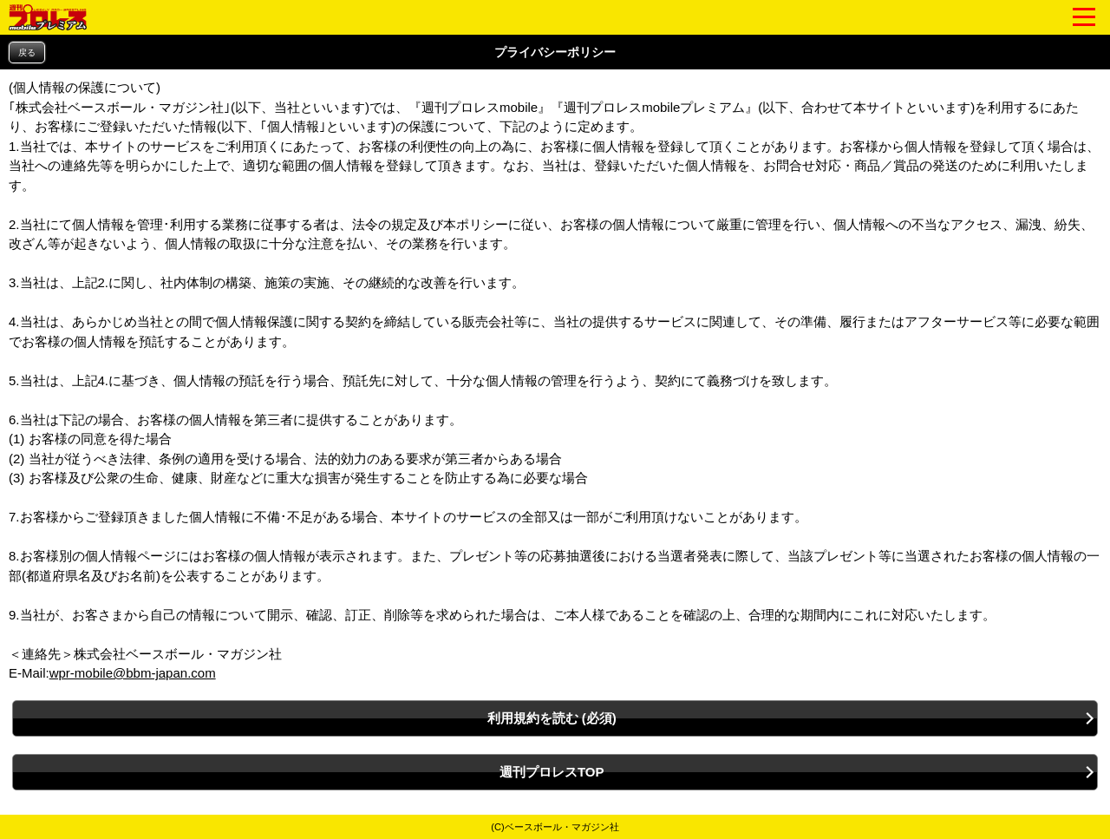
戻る (27, 52)
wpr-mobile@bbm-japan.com (132, 672)
